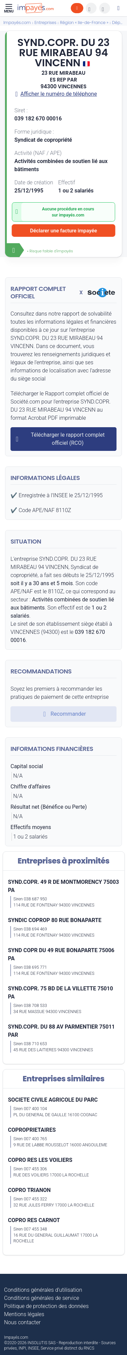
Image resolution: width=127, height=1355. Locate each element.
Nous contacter (22, 1322)
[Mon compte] (118, 8)
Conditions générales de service (41, 1298)
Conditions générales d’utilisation (43, 1290)
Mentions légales (24, 1314)
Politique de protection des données (46, 1306)
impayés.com (71, 214)
